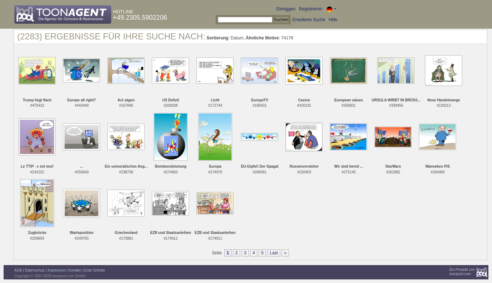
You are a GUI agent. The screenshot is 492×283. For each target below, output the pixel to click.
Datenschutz (35, 270)
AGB (18, 270)
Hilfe (333, 19)
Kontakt (75, 270)
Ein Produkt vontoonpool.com (462, 272)
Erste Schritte (94, 270)
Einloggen (285, 8)
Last (274, 252)
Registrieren (310, 8)
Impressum (56, 270)
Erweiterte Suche (308, 19)
